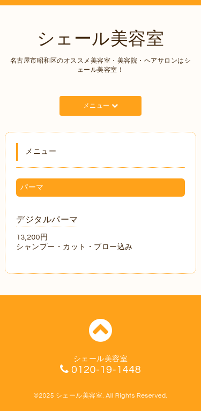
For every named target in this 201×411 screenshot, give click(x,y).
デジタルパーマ (47, 219)
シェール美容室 (101, 39)
